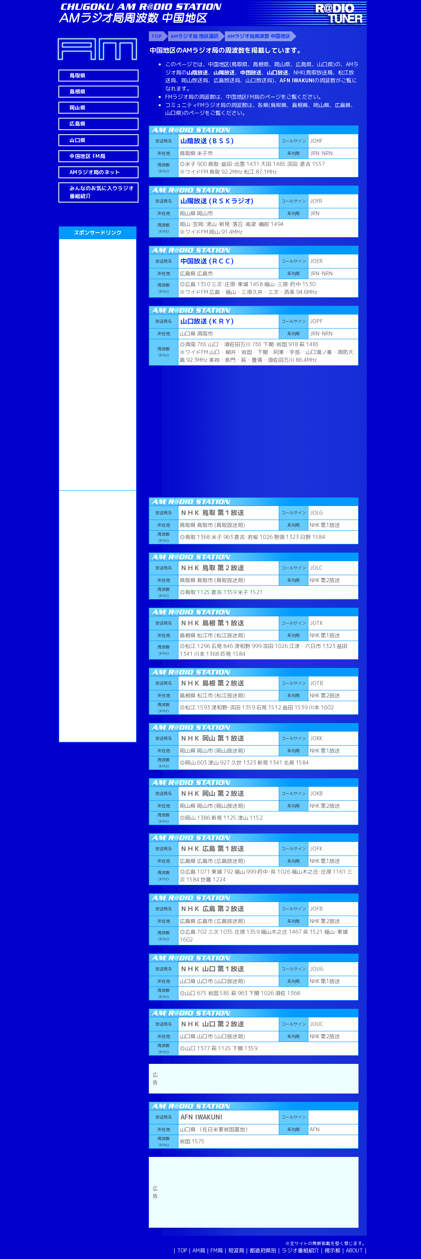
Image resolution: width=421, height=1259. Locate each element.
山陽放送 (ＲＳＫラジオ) (216, 200)
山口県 (77, 140)
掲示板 (332, 1250)
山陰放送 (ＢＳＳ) (207, 140)
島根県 (77, 91)
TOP (182, 1250)
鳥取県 (77, 75)
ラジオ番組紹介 (300, 1250)
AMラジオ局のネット (94, 172)
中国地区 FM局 (87, 156)
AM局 (198, 1250)
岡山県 (77, 107)
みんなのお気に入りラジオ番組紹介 (101, 192)
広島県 (77, 123)
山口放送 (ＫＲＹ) (207, 321)
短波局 (236, 1250)
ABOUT (354, 1250)
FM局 (216, 1250)
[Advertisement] (97, 364)
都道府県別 (263, 1250)
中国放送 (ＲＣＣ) (207, 261)
